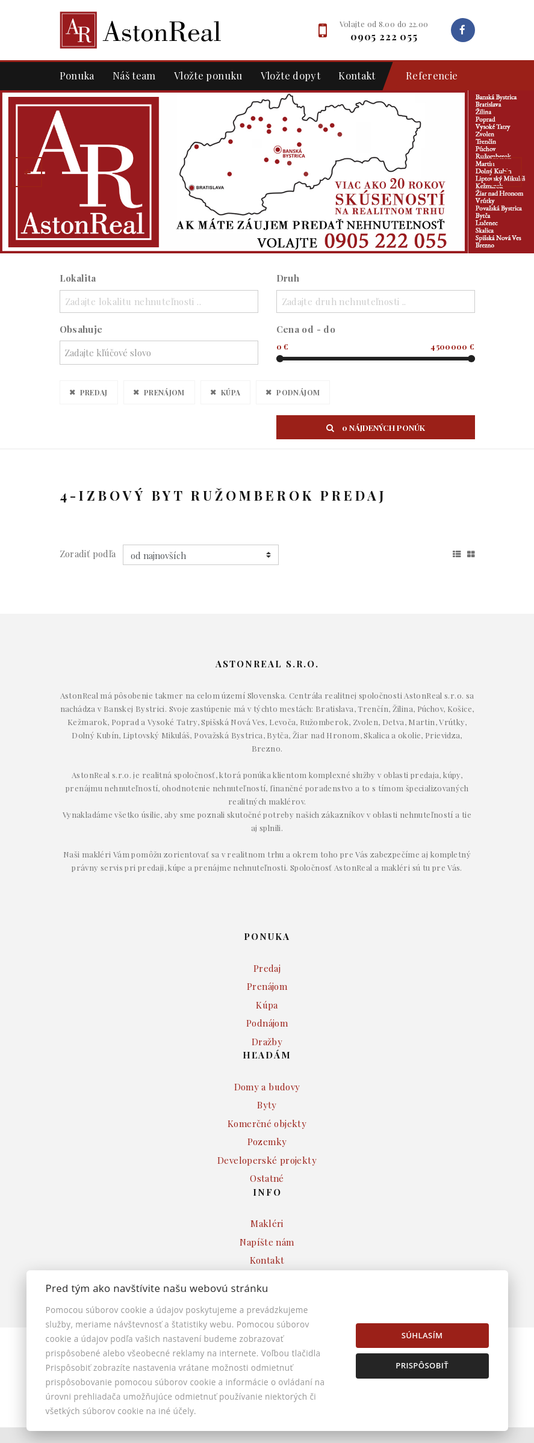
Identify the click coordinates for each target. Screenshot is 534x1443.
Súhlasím (422, 1335)
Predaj (94, 392)
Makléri (267, 1239)
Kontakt (357, 75)
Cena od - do (306, 329)
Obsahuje (81, 329)
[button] (27, 172)
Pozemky (267, 1157)
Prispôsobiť (422, 1365)
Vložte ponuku (208, 75)
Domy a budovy (267, 1102)
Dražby (267, 1057)
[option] (267, 171)
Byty (267, 1120)
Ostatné (267, 1194)
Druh (288, 278)
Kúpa (231, 392)
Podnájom (298, 392)
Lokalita (78, 278)
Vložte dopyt (291, 75)
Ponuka (77, 75)
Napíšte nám (267, 1257)
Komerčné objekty (267, 1138)
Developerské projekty (267, 1175)
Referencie (426, 76)
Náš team (134, 75)
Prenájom (164, 392)
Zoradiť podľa (88, 569)
